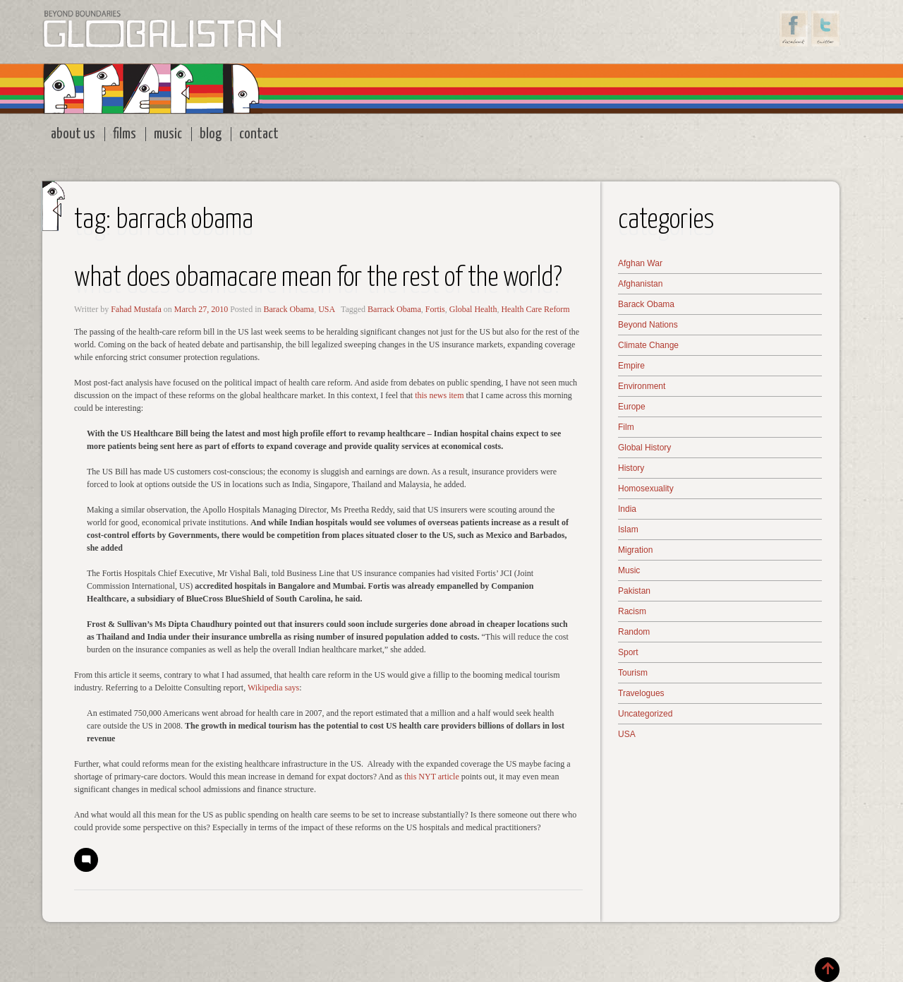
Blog (211, 134)
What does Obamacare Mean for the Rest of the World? (318, 278)
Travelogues (641, 693)
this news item (439, 395)
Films (124, 134)
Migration (635, 550)
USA (326, 309)
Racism (632, 611)
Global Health (473, 309)
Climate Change (648, 345)
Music (168, 134)
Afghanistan (640, 284)
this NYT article (430, 777)
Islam (628, 529)
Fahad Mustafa (136, 309)
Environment (641, 386)
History (631, 468)
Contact (259, 134)
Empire (631, 366)
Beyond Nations (648, 325)
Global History (644, 448)
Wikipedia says (273, 688)
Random (634, 632)
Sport (628, 652)
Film (626, 427)
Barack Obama (289, 309)
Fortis (435, 309)
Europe (632, 407)
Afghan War (640, 263)
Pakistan (634, 591)
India (627, 509)
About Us (73, 134)
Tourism (633, 673)
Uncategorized (645, 714)
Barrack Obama (394, 309)
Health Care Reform (535, 309)
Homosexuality (646, 488)
